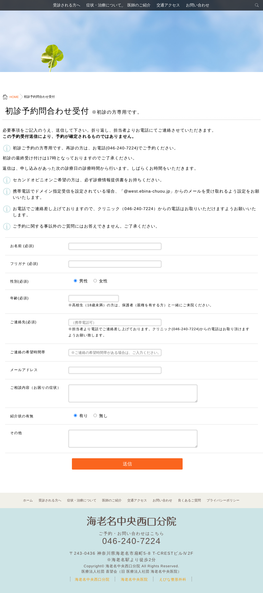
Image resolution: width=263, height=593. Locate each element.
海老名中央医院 (134, 579)
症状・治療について (101, 6)
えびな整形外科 (172, 579)
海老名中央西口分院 (92, 579)
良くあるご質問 (187, 500)
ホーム (32, 500)
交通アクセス (170, 6)
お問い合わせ (202, 6)
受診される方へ (62, 6)
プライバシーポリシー (219, 500)
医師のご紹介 (139, 6)
